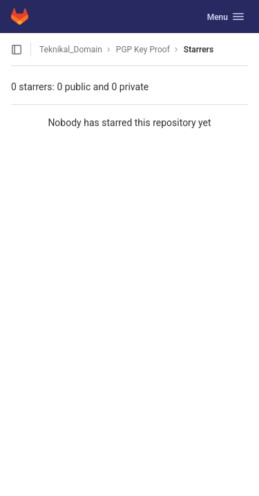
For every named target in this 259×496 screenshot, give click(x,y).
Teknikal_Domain (70, 49)
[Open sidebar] (17, 50)
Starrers (198, 49)
